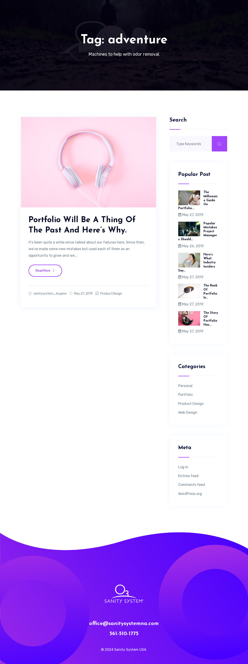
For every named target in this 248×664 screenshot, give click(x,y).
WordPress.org (190, 494)
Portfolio (185, 395)
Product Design (111, 293)
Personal (185, 386)
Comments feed (191, 485)
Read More (45, 271)
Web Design (187, 412)
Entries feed (188, 476)
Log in (183, 467)
